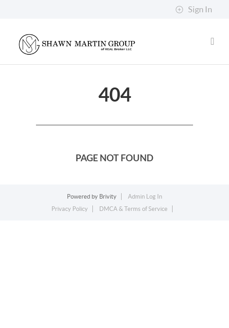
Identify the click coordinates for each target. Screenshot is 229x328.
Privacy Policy (69, 208)
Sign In (193, 9)
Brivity (108, 196)
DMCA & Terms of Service (133, 208)
